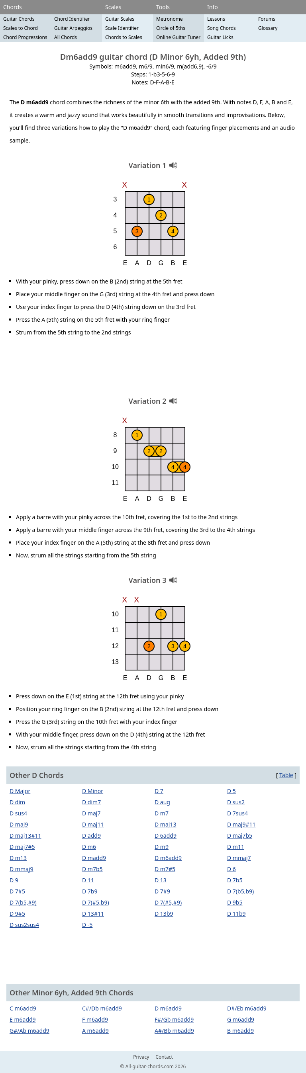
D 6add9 (166, 835)
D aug (162, 802)
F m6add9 (95, 1019)
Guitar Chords (19, 19)
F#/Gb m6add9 (174, 1019)
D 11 (88, 880)
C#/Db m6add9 (102, 1008)
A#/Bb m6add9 (174, 1030)
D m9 (162, 846)
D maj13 (165, 824)
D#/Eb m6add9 (247, 1008)
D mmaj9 (21, 869)
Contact (164, 1057)
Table (286, 775)
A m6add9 (95, 1030)
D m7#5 (165, 869)
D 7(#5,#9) (168, 902)
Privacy (141, 1057)
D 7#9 (162, 891)
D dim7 (91, 802)
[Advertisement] (153, 369)
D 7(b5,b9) (240, 891)
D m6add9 (168, 858)
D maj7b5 (239, 835)
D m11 (235, 846)
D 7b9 (90, 891)
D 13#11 (93, 913)
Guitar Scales (119, 19)
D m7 (162, 813)
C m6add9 (23, 1008)
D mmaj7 (239, 858)
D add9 (91, 835)
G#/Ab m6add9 (29, 1030)
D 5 (231, 791)
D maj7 (91, 813)
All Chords (65, 37)
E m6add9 (23, 1019)
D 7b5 (235, 880)
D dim (17, 802)
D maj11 (93, 824)
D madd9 (94, 858)
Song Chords (221, 28)
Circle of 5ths (170, 28)
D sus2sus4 (24, 924)
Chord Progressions (25, 37)
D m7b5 (92, 869)
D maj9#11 (241, 824)
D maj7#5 (22, 846)
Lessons (216, 19)
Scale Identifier (122, 28)
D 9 (14, 880)
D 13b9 (164, 913)
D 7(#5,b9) (95, 902)
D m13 (18, 858)
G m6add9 (240, 1019)
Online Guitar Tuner (178, 37)
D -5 (87, 924)
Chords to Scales (123, 37)
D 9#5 (17, 913)
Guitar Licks (220, 37)
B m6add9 (240, 1030)
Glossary (267, 28)
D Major (20, 791)
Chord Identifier (72, 19)
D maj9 (19, 824)
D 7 (159, 791)
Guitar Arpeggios (73, 28)
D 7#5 (17, 891)
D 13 (161, 880)
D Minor (92, 791)
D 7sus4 (237, 813)
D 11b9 (236, 913)
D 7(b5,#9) (23, 902)
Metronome (169, 19)
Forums (266, 19)
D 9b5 (235, 902)
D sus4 (18, 813)
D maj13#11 (25, 835)
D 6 (231, 869)
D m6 (89, 846)
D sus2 (236, 802)
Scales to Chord (20, 28)
